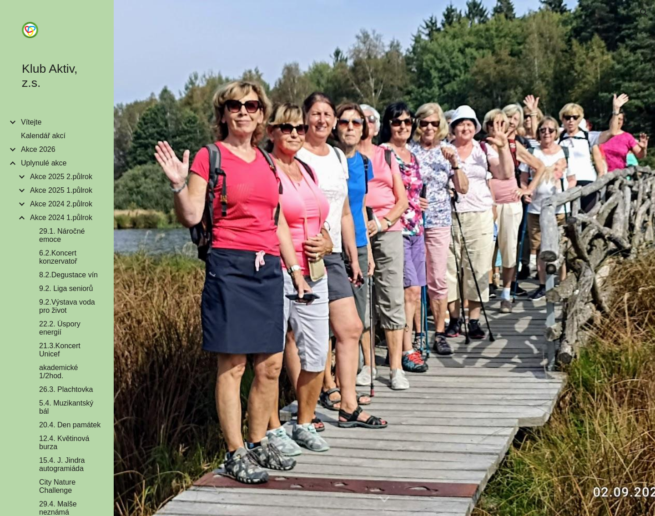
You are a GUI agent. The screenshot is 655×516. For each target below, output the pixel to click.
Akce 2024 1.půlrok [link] (61, 217)
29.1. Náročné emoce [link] (62, 235)
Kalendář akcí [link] (43, 136)
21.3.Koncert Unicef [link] (60, 350)
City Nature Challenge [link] (57, 486)
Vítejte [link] (31, 122)
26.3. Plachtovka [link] (66, 389)
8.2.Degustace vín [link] (68, 275)
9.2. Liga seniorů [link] (66, 288)
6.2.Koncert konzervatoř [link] (58, 257)
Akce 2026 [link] (38, 149)
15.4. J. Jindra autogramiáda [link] (62, 464)
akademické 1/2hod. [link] (58, 372)
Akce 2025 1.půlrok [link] (61, 190)
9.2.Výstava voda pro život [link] (67, 306)
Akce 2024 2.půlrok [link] (61, 204)
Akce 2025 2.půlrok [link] (61, 176)
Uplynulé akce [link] (44, 163)
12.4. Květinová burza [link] (64, 443)
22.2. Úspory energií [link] (60, 328)
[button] (644, 13)
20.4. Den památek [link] (70, 425)
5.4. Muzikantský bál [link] (66, 407)
